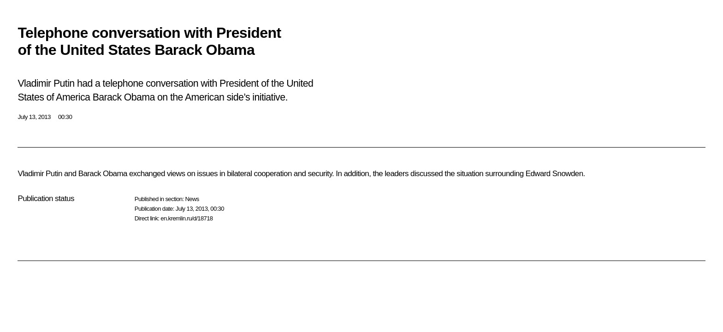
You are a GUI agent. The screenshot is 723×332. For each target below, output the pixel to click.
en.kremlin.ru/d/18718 (186, 218)
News (192, 199)
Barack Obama (102, 173)
